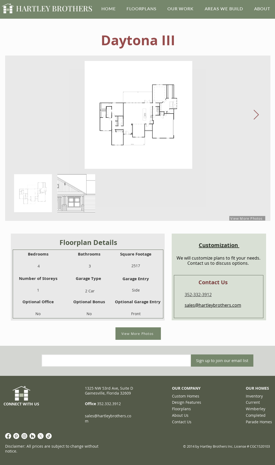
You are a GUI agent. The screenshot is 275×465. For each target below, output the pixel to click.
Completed (256, 415)
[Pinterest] (16, 436)
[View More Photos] (138, 333)
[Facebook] (8, 436)
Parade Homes (259, 421)
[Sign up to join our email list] (222, 360)
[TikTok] (49, 436)
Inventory (254, 396)
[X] (41, 436)
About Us (180, 415)
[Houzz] (32, 436)
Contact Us (181, 421)
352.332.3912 (109, 403)
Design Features (186, 402)
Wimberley (255, 408)
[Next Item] (256, 115)
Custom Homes (185, 396)
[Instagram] (24, 436)
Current (253, 402)
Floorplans (181, 408)
